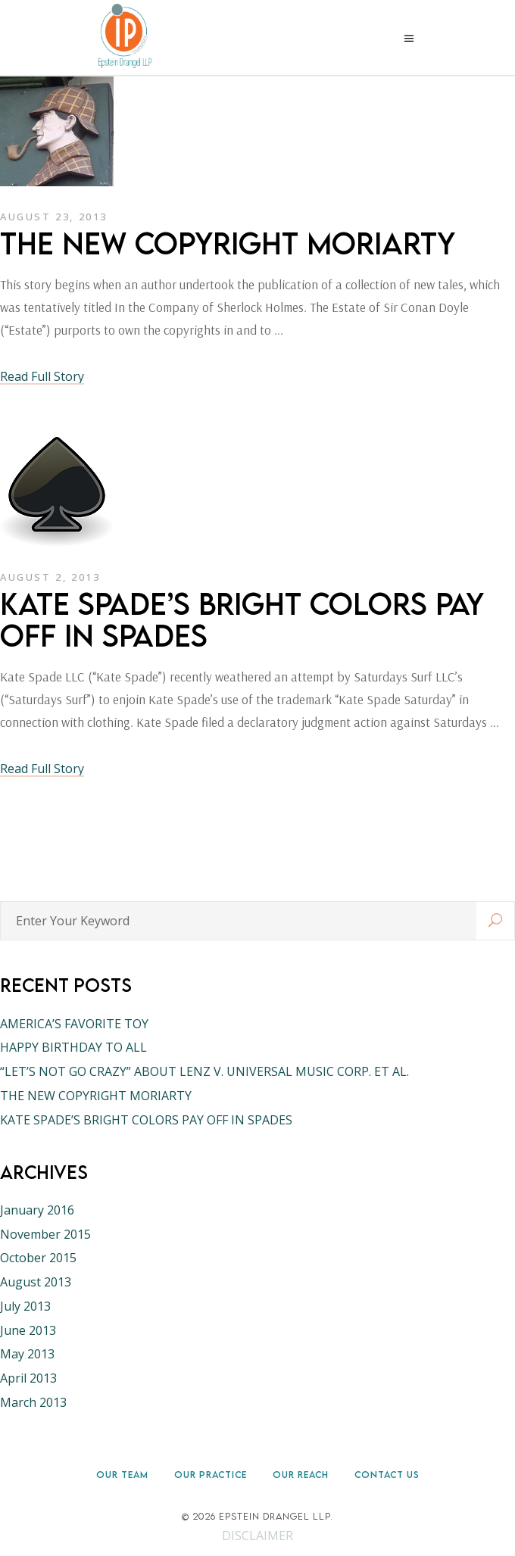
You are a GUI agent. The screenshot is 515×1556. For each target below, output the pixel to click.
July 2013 (25, 1306)
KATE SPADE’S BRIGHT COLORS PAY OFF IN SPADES (242, 619)
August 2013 (35, 1281)
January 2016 (37, 1210)
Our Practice (210, 1474)
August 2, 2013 (50, 577)
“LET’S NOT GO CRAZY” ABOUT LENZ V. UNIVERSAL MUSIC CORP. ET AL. (204, 1071)
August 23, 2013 (54, 216)
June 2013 (28, 1330)
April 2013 (28, 1378)
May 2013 (27, 1353)
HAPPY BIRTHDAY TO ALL (73, 1047)
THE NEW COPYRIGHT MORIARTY (227, 243)
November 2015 (45, 1234)
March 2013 (33, 1402)
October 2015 (38, 1257)
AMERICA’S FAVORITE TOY (74, 1023)
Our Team (122, 1474)
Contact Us (387, 1474)
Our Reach (301, 1474)
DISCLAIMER (257, 1535)
